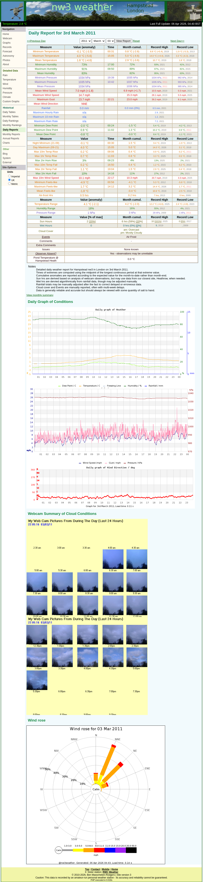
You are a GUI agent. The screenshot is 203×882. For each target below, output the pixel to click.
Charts (6, 142)
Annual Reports (11, 138)
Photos (6, 60)
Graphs (7, 42)
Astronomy (8, 55)
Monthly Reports (11, 134)
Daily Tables (9, 112)
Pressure (7, 92)
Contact (95, 869)
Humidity (7, 88)
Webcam (7, 38)
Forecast (7, 51)
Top (87, 869)
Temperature (9, 79)
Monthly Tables (11, 116)
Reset (136, 40)
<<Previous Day (36, 40)
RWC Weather (110, 872)
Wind (5, 84)
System (7, 158)
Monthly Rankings (12, 125)
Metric (13, 184)
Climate (7, 97)
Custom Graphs (11, 101)
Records (7, 47)
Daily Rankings (11, 120)
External (7, 162)
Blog (5, 153)
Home (6, 34)
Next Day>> (177, 40)
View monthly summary (39, 295)
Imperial (14, 176)
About (6, 64)
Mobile (105, 869)
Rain (5, 75)
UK (11, 180)
